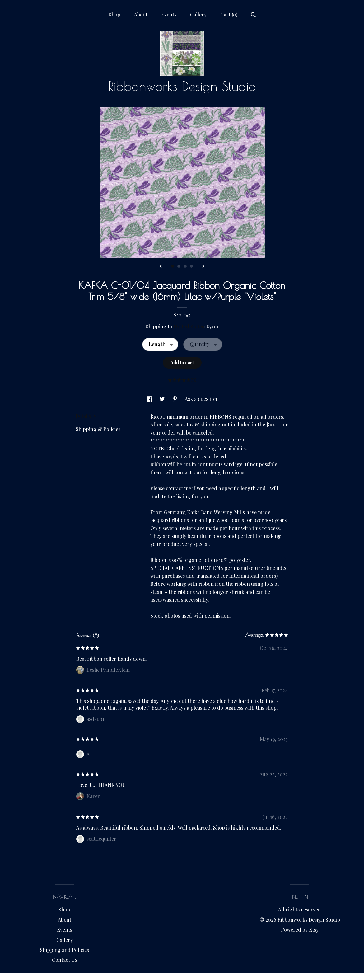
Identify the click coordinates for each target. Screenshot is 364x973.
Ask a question (201, 399)
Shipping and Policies (64, 950)
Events (168, 14)
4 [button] (191, 266)
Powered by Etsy (300, 929)
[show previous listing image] (160, 267)
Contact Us (64, 960)
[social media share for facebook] (150, 399)
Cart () (228, 14)
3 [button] (185, 266)
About (140, 14)
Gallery (198, 14)
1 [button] (172, 266)
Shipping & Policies (98, 429)
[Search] (253, 15)
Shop (114, 14)
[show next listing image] (203, 267)
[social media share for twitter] (163, 399)
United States (189, 326)
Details (86, 416)
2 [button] (178, 266)
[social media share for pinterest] (175, 399)
